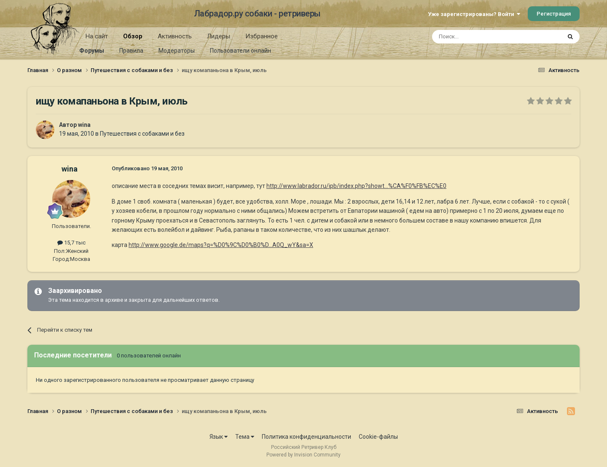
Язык (218, 436)
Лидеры (218, 36)
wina (84, 124)
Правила (131, 50)
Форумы (91, 50)
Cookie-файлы (378, 436)
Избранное (261, 36)
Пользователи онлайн (240, 50)
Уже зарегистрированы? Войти (474, 14)
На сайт (97, 36)
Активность (175, 36)
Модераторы (176, 50)
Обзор (132, 39)
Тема (244, 436)
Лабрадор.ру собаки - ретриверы (257, 13)
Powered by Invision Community (303, 455)
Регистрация (554, 14)
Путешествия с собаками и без (142, 133)
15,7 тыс (71, 242)
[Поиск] (477, 36)
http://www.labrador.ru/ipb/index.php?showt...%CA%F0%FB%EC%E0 (356, 186)
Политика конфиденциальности (306, 436)
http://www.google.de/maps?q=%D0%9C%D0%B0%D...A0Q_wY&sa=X (221, 245)
